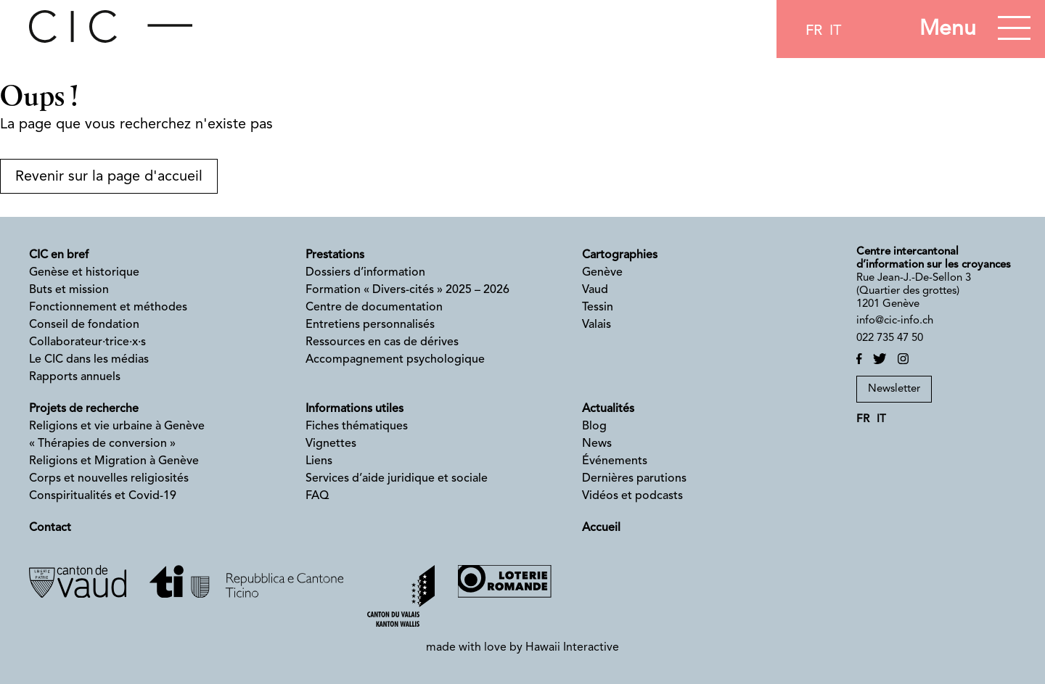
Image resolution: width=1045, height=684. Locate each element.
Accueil (601, 528)
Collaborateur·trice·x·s (87, 342)
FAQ (317, 496)
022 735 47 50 (889, 338)
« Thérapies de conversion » (102, 444)
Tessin (597, 307)
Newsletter (894, 389)
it (835, 31)
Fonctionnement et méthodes (108, 307)
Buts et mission (69, 290)
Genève (602, 273)
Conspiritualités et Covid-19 (102, 496)
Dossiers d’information (365, 273)
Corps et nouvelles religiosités (109, 479)
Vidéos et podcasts (632, 496)
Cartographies (619, 255)
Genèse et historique (84, 273)
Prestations (335, 255)
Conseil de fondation (84, 325)
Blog (594, 426)
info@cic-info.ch (894, 321)
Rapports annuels (74, 377)
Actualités (608, 409)
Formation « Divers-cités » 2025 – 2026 (407, 290)
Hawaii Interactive (572, 648)
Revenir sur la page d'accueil (108, 177)
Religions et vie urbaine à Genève (117, 426)
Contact (50, 528)
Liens (319, 461)
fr (814, 31)
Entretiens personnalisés (370, 325)
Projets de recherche (84, 409)
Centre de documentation (374, 307)
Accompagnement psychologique (395, 360)
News (597, 444)
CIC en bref (59, 255)
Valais (596, 325)
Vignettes (331, 444)
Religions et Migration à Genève (114, 461)
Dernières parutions (634, 479)
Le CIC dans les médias (89, 360)
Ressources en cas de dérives (382, 342)
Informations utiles (354, 409)
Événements (614, 461)
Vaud (595, 290)
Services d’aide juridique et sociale (397, 479)
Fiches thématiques (357, 426)
